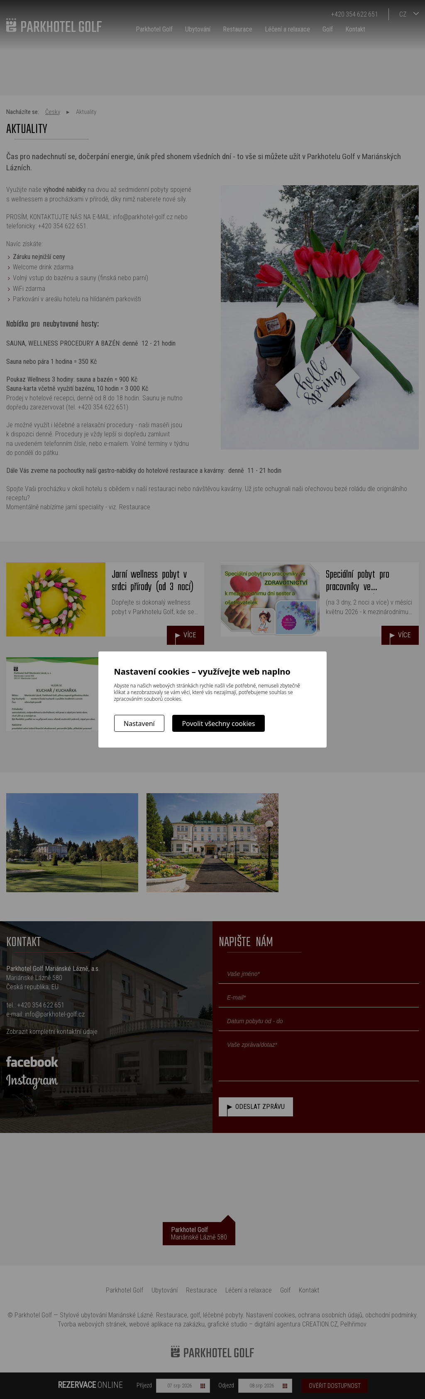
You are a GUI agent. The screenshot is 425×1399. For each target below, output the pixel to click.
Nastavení (139, 723)
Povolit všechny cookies (218, 723)
